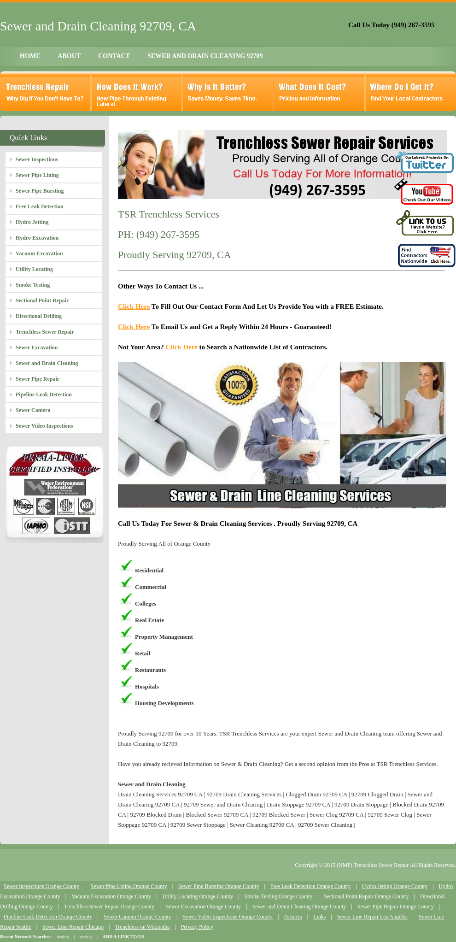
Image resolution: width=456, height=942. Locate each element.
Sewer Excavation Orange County (203, 906)
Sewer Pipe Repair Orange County (395, 906)
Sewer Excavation (37, 347)
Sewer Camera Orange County (137, 916)
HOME (30, 56)
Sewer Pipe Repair (37, 379)
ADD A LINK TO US (123, 936)
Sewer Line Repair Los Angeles (372, 916)
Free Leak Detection (40, 206)
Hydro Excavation (37, 238)
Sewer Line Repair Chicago (73, 927)
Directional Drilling (39, 316)
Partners (293, 916)
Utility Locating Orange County (197, 896)
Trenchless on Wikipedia (142, 927)
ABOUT (69, 56)
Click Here (134, 306)
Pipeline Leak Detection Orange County (48, 916)
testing (63, 936)
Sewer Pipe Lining (37, 175)
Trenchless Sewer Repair (45, 332)
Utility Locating (34, 269)
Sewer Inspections (37, 159)
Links (319, 916)
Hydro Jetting (32, 222)
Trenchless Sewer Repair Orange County (109, 906)
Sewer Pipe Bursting (40, 191)
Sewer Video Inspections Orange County (227, 916)
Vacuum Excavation (39, 253)
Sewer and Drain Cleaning (47, 363)
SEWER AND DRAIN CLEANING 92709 (205, 56)
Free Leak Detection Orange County (310, 886)
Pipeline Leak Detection (44, 394)
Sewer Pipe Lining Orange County (129, 886)
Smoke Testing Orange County (278, 896)
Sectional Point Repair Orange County (366, 896)
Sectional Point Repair (42, 300)
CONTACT (114, 56)
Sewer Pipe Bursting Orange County (218, 886)
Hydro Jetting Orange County (394, 886)
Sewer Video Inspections (44, 426)
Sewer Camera (33, 410)
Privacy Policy (197, 927)
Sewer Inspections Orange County (41, 886)
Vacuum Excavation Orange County (111, 896)
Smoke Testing (33, 285)
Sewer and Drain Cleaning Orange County (299, 906)
